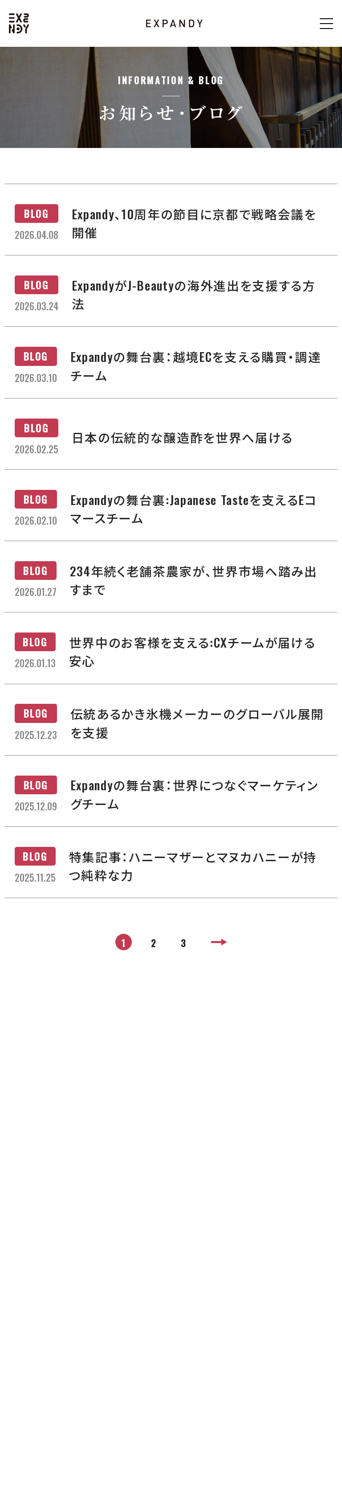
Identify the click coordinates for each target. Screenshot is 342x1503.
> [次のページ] (220, 942)
